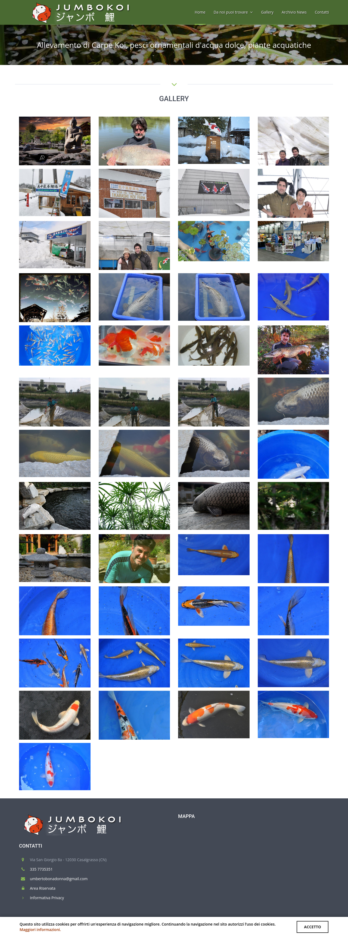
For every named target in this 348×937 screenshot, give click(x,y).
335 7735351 (41, 869)
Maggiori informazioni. (40, 929)
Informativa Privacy (47, 897)
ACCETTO (312, 926)
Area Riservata (42, 888)
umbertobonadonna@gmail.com (59, 878)
